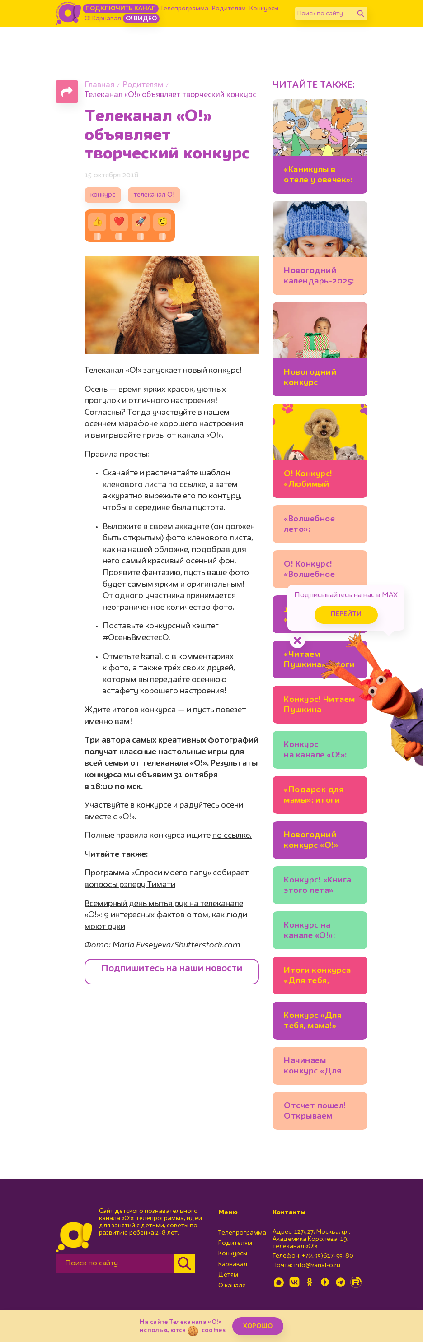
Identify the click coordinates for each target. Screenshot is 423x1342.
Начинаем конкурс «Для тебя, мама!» (312, 1067)
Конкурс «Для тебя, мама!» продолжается (315, 1022)
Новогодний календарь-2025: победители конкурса (319, 277)
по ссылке (187, 484)
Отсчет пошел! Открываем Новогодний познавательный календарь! (318, 1112)
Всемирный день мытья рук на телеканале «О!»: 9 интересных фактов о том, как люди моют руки (166, 915)
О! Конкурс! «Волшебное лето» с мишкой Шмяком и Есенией (316, 571)
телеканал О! (154, 195)
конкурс (102, 195)
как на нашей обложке (145, 549)
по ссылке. (232, 835)
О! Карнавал (103, 18)
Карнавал (232, 1264)
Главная (99, 85)
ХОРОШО (258, 1326)
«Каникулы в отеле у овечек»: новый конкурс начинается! (318, 176)
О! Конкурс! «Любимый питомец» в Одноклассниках (319, 480)
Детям (228, 1274)
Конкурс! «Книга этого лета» (318, 885)
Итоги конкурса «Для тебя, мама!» (317, 977)
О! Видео (141, 18)
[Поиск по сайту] (324, 13)
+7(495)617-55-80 (327, 1255)
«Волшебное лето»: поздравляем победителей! (313, 525)
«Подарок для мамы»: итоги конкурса (313, 796)
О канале (232, 1285)
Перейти (346, 615)
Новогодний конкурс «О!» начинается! (311, 841)
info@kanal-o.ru (317, 1265)
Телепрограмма (184, 8)
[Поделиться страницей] (67, 91)
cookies (214, 1330)
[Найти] (360, 13)
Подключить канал (120, 8)
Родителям (229, 8)
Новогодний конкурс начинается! (310, 379)
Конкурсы (263, 8)
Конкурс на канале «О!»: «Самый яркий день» (313, 932)
